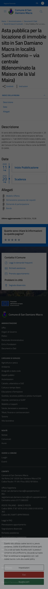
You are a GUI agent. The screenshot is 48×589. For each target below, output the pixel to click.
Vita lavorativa (8, 420)
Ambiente (6, 366)
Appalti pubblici (8, 375)
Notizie (4, 434)
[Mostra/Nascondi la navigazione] (5, 11)
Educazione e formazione (12, 391)
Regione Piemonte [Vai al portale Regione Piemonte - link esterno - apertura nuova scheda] (9, 3)
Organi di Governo (9, 331)
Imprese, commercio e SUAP (13, 399)
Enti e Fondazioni (9, 344)
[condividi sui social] (8, 86)
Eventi (4, 461)
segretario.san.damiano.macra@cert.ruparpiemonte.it (24, 497)
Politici (4, 335)
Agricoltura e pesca (10, 362)
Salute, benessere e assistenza (15, 408)
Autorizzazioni (7, 379)
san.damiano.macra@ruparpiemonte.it (23, 490)
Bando (9, 208)
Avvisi (4, 443)
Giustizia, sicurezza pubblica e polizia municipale (21, 395)
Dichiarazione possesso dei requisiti (21, 200)
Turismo (5, 416)
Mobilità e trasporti (10, 404)
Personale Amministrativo (13, 340)
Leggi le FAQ (7, 520)
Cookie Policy (7, 545)
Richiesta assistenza (10, 532)
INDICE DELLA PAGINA (24, 95)
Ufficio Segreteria (9, 487)
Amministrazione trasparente (14, 536)
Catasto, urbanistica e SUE (13, 383)
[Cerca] (41, 11)
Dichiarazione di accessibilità (13, 553)
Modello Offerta (13, 195)
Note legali (6, 549)
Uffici (4, 327)
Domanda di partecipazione (17, 204)
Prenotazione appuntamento (14, 524)
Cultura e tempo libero (11, 387)
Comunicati (6, 439)
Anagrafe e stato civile (11, 370)
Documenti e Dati (9, 348)
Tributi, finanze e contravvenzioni (15, 412)
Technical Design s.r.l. (19, 582)
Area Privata (7, 567)
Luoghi (4, 457)
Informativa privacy (10, 541)
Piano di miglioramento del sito (15, 557)
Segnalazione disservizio (12, 528)
